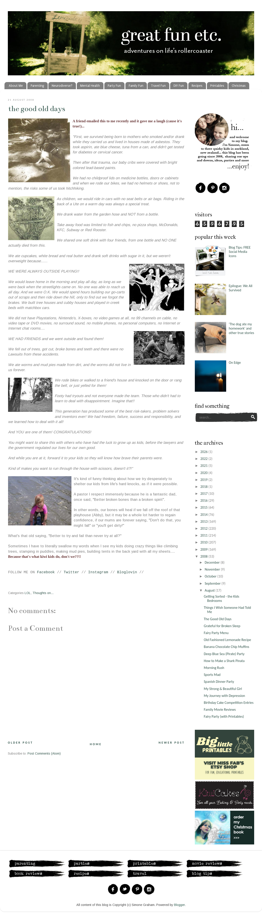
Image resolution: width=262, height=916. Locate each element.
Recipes (197, 86)
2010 (204, 542)
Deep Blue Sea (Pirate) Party (224, 654)
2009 (204, 549)
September (213, 583)
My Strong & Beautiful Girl (223, 689)
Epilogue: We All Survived (240, 288)
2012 (204, 528)
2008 (204, 556)
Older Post (20, 743)
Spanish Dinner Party (219, 681)
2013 (204, 521)
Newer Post (172, 743)
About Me (16, 86)
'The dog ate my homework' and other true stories (241, 328)
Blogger (179, 905)
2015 (204, 507)
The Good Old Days (36, 108)
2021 (204, 465)
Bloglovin (127, 572)
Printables (217, 86)
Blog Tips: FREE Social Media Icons (240, 251)
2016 (204, 500)
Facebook (46, 572)
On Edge (235, 362)
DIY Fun (179, 86)
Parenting (37, 86)
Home (96, 744)
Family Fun (136, 86)
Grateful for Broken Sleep (222, 626)
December (213, 562)
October (211, 576)
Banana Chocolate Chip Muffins (226, 647)
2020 (204, 473)
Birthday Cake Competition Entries (228, 702)
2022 (204, 459)
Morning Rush (214, 668)
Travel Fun (158, 86)
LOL (28, 593)
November (213, 569)
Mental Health (90, 86)
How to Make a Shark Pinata (224, 661)
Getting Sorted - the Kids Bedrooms (221, 598)
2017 (204, 493)
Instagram (98, 572)
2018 (204, 486)
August (210, 590)
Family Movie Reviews (220, 709)
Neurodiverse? (62, 86)
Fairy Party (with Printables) (224, 716)
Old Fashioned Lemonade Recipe (227, 640)
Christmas (239, 86)
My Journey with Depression (224, 696)
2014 (204, 514)
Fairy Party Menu (216, 633)
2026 (204, 452)
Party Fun (114, 86)
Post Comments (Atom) (44, 753)
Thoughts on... (43, 593)
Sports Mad (212, 675)
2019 (204, 480)
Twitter (71, 572)
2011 (204, 535)
